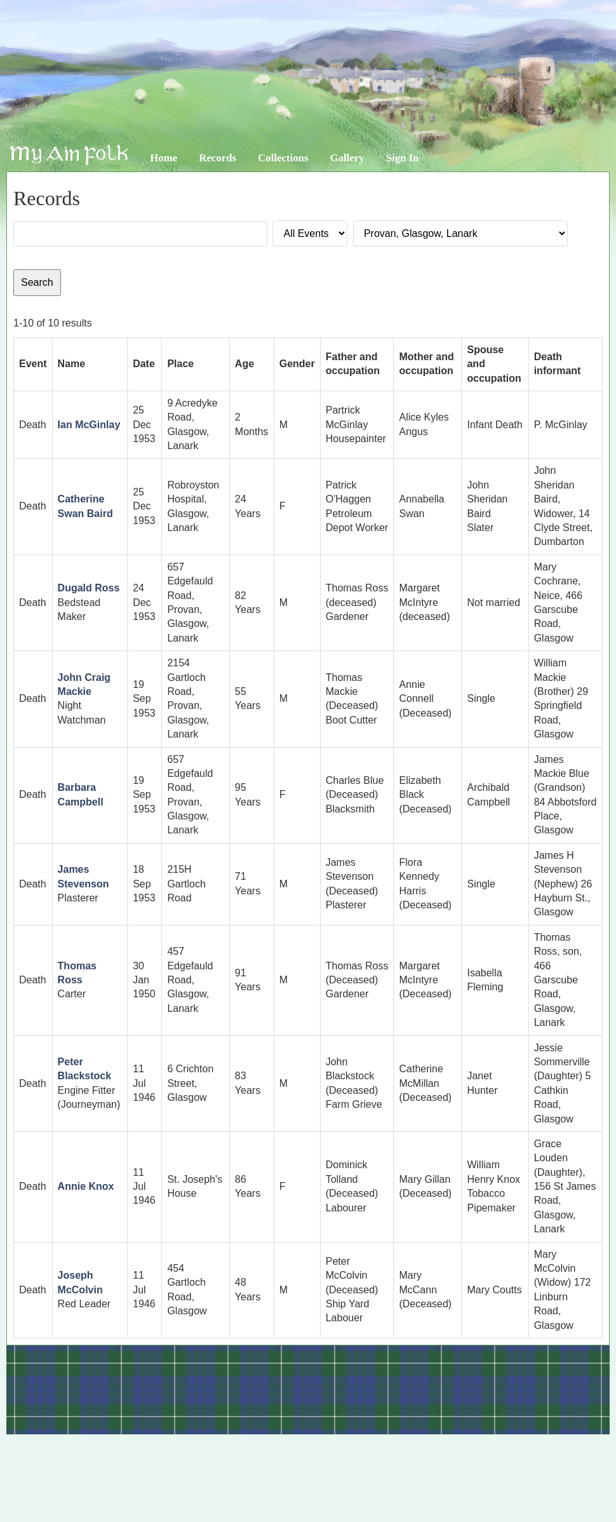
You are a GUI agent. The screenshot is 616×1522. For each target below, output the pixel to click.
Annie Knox (86, 1186)
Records (217, 158)
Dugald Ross (89, 588)
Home (163, 158)
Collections (283, 158)
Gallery (347, 158)
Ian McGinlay (89, 424)
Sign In (402, 158)
